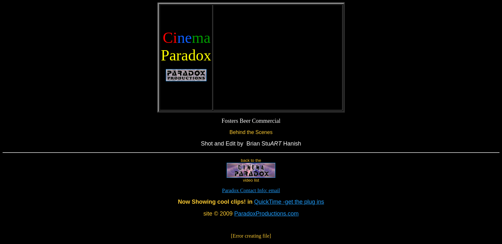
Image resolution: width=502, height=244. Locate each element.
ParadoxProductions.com (266, 213)
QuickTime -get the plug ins (289, 202)
